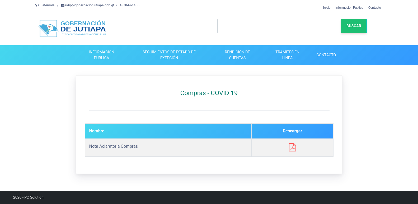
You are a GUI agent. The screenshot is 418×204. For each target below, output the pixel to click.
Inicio (327, 8)
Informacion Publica (349, 8)
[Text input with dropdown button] (279, 26)
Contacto (374, 8)
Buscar (353, 26)
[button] (101, 55)
